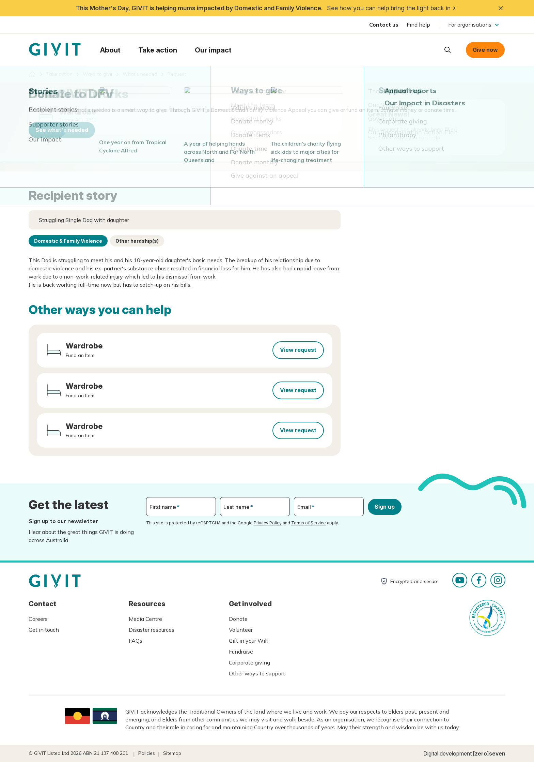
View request (298, 349)
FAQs (135, 640)
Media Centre (145, 618)
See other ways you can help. (404, 137)
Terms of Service (308, 522)
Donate (238, 618)
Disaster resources (151, 629)
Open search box (447, 50)
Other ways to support (257, 673)
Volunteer (241, 629)
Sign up (385, 506)
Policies (146, 753)
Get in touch (44, 629)
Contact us (383, 24)
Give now (485, 49)
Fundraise (241, 651)
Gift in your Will (248, 640)
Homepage (55, 50)
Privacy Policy (268, 522)
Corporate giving (249, 662)
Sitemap (172, 753)
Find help (418, 24)
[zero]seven (489, 753)
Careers (38, 618)
